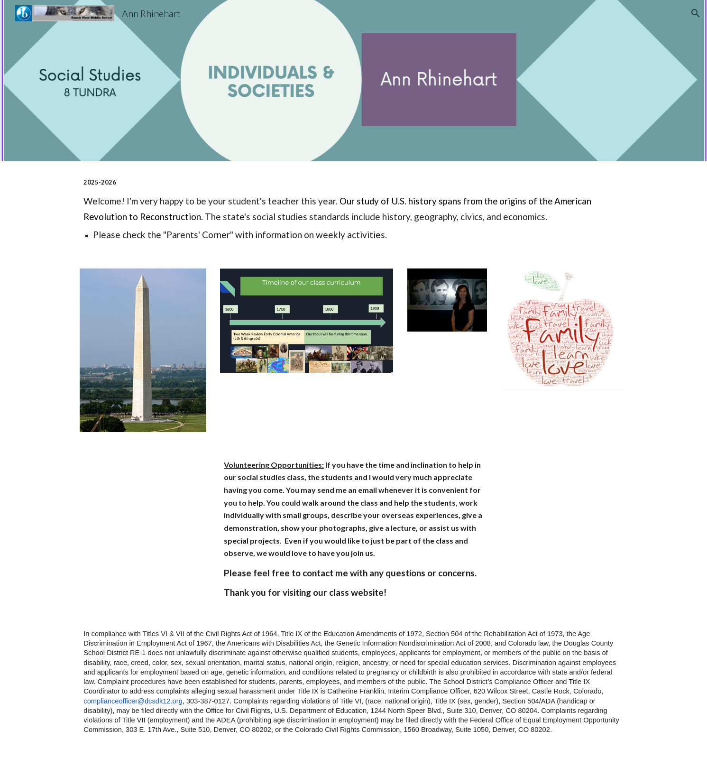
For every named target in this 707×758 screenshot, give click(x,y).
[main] (353, 209)
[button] (695, 13)
